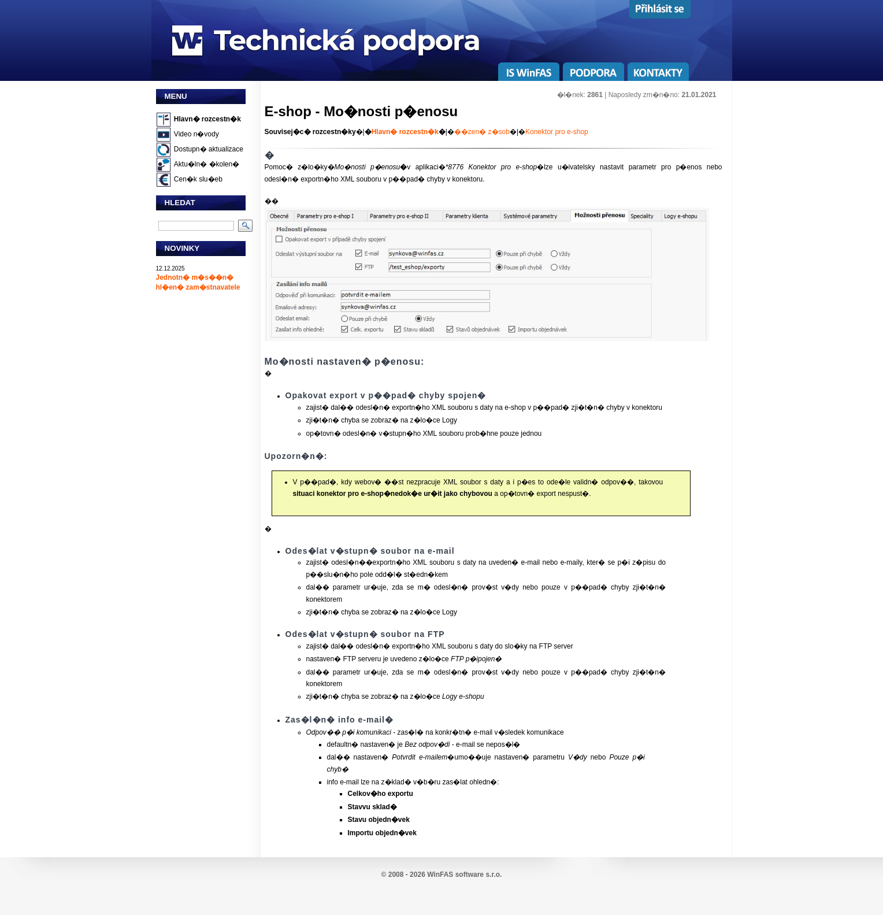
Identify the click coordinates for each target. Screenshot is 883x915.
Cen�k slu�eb (198, 179)
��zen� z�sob (482, 132)
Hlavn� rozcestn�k (207, 119)
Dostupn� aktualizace (208, 149)
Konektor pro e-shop (556, 132)
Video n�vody (196, 134)
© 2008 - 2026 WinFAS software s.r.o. (441, 874)
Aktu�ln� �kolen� (206, 164)
